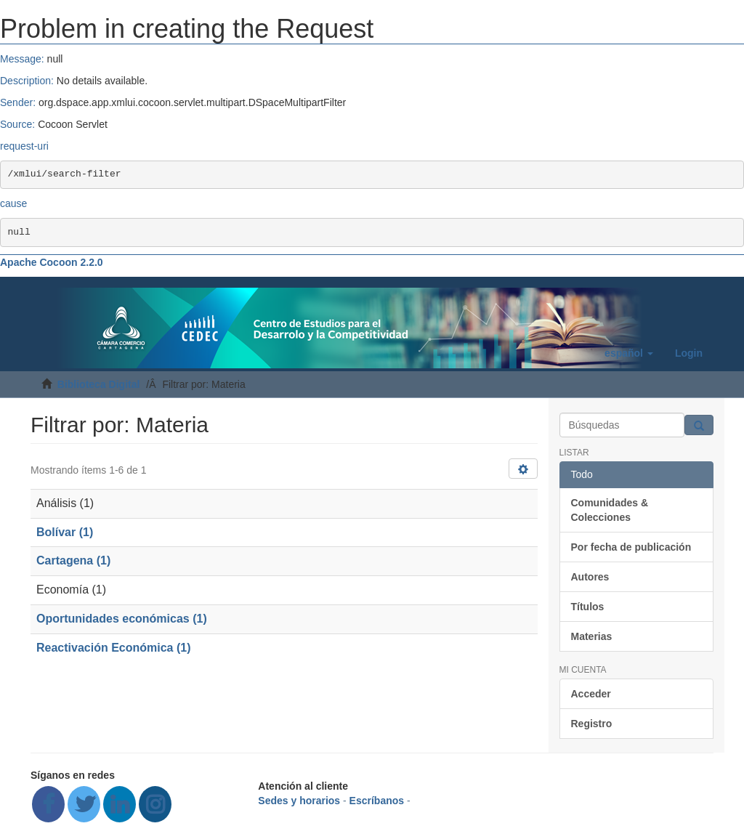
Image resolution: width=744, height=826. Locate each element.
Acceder (591, 694)
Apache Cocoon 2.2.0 (51, 262)
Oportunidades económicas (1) (121, 618)
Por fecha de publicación (631, 547)
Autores (590, 577)
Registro (591, 723)
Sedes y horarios (299, 800)
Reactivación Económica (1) (113, 647)
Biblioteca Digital (98, 384)
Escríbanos (376, 800)
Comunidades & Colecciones (610, 510)
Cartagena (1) (73, 560)
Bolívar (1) (64, 532)
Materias (591, 636)
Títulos (587, 606)
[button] (629, 353)
